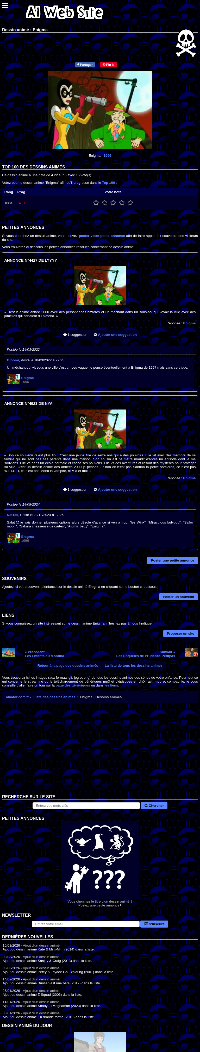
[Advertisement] (100, 752)
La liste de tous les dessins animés (133, 665)
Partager (85, 65)
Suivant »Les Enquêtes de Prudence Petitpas (145, 654)
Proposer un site (180, 633)
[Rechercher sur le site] (86, 805)
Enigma (189, 323)
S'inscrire (154, 924)
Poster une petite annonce (172, 560)
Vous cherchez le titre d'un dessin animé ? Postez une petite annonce (100, 864)
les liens (111, 685)
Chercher (154, 806)
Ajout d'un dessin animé (41, 945)
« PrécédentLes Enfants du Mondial (44, 654)
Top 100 (108, 183)
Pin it (108, 65)
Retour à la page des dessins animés (68, 665)
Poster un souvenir (178, 597)
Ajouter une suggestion (115, 335)
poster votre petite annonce (102, 236)
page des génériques (73, 685)
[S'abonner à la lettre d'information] (86, 924)
